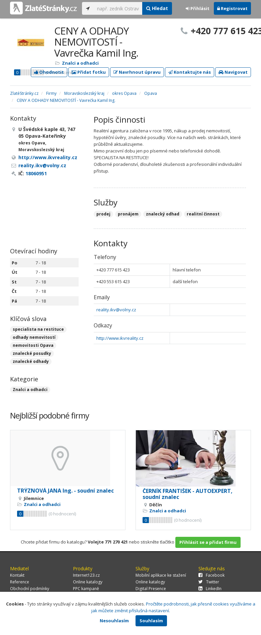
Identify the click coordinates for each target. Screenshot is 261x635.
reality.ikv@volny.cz (116, 310)
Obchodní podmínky (29, 588)
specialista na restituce (38, 329)
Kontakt (17, 575)
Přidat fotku (89, 72)
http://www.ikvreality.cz (120, 338)
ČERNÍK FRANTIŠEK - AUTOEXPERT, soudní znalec (188, 494)
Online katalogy (87, 582)
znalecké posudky (32, 353)
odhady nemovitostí (34, 337)
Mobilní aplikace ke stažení (161, 575)
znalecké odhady (31, 361)
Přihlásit (197, 8)
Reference (19, 582)
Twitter (208, 582)
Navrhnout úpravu (137, 72)
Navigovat (233, 72)
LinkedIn (210, 588)
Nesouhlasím (114, 621)
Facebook (211, 575)
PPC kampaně (86, 588)
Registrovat (232, 8)
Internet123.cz (86, 575)
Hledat (157, 8)
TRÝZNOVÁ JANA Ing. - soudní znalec (65, 490)
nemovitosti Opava (33, 345)
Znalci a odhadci (80, 63)
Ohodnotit (49, 72)
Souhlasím (151, 621)
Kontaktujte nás (189, 72)
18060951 (36, 173)
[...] (118, 8)
